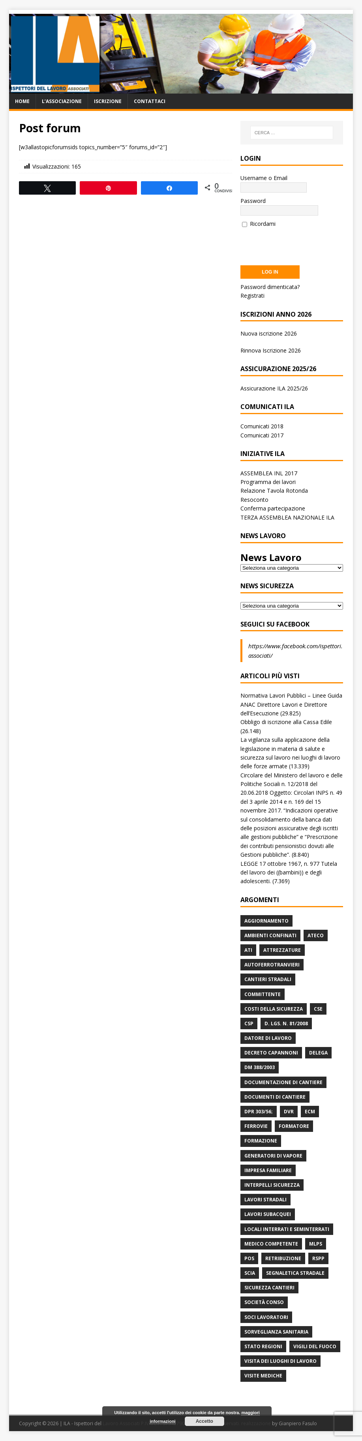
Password (253, 201)
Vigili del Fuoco (314, 1346)
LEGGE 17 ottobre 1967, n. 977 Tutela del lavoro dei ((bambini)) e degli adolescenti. (288, 872)
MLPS (315, 1243)
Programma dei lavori (268, 482)
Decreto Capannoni (271, 1052)
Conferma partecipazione (272, 508)
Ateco (316, 935)
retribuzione (283, 1258)
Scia (249, 1273)
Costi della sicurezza (273, 1009)
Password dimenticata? (270, 287)
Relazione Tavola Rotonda (274, 490)
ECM (310, 1111)
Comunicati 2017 (261, 435)
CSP (248, 1023)
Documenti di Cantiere (275, 1097)
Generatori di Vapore (273, 1155)
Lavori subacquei (267, 1214)
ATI (248, 950)
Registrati (252, 295)
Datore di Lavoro (268, 1038)
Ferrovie (256, 1126)
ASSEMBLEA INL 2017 (268, 473)
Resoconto (254, 499)
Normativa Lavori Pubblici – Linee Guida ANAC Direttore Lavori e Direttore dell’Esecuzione (291, 704)
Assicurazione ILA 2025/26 (274, 388)
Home (22, 101)
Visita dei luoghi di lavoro (280, 1361)
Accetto (204, 1421)
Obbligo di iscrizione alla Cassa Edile (286, 722)
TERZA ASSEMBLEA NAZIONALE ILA (287, 517)
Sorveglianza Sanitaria (276, 1331)
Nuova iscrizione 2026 (268, 333)
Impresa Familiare (268, 1170)
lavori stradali (265, 1199)
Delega (318, 1052)
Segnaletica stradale (295, 1273)
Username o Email (263, 178)
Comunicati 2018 (261, 426)
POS (249, 1258)
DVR (289, 1111)
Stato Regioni (263, 1346)
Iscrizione (108, 101)
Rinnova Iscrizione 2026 (270, 350)
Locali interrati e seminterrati (286, 1229)
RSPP (318, 1258)
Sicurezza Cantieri (269, 1287)
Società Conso (264, 1302)
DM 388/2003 (259, 1067)
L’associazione (62, 101)
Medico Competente (271, 1243)
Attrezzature (282, 950)
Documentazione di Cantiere (283, 1082)
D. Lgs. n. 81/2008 (286, 1023)
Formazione (260, 1140)
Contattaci (149, 101)
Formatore (294, 1126)
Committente (262, 994)
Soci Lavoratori (266, 1317)
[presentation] (300, 244)
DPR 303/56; (258, 1111)
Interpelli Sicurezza (272, 1185)
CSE (318, 1009)
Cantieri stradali (267, 979)
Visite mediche (263, 1375)
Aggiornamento (266, 921)
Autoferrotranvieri (272, 964)
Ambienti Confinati (270, 935)
